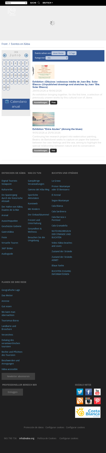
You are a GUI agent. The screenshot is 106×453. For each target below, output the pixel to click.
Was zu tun (34, 172)
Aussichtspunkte (10, 220)
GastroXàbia (8, 231)
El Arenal (56, 194)
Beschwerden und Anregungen (10, 362)
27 (23, 81)
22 (4, 81)
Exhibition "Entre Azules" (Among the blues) (57, 129)
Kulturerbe (7, 189)
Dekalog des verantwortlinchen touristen (11, 343)
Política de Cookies (46, 438)
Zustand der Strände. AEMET (62, 258)
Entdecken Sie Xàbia (14, 172)
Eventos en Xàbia (20, 44)
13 (23, 69)
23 (8, 81)
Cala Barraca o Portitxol (59, 218)
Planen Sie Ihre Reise (14, 282)
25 (15, 81)
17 (12, 75)
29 (4, 87)
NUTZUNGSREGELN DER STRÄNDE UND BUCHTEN (61, 234)
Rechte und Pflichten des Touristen (12, 353)
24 (12, 81)
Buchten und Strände (65, 172)
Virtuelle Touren (10, 242)
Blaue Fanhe (58, 265)
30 (8, 87)
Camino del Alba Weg (38, 189)
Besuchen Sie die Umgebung (36, 239)
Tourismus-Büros (10, 320)
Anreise (5, 300)
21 (27, 75)
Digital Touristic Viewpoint (9, 182)
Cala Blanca (57, 205)
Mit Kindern (34, 209)
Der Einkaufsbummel (38, 214)
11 (15, 69)
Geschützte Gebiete (11, 226)
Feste (4, 237)
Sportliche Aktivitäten (33, 196)
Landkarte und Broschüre (9, 328)
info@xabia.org (26, 438)
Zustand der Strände (62, 251)
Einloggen (12, 392)
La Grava (56, 180)
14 (27, 69)
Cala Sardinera (59, 211)
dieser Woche (58, 53)
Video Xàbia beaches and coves (62, 244)
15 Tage (72, 53)
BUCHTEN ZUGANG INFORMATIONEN (61, 273)
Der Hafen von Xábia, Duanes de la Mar (12, 208)
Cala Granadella (59, 225)
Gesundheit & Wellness (35, 230)
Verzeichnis (7, 334)
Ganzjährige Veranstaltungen (36, 182)
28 (27, 81)
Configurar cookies (55, 427)
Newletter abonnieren (18, 376)
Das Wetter (7, 295)
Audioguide (7, 253)
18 (15, 75)
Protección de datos (34, 427)
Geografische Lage (11, 289)
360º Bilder (7, 248)
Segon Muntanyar (60, 200)
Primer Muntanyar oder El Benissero (61, 188)
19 (19, 75)
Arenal (5, 215)
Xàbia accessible (10, 369)
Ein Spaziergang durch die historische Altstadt (12, 198)
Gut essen (7, 306)
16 (8, 75)
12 (19, 69)
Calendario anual (16, 104)
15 (4, 75)
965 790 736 (10, 438)
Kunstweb (33, 203)
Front (4, 44)
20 (23, 75)
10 (12, 69)
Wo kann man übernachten (8, 313)
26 (19, 81)
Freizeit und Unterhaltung (34, 221)
